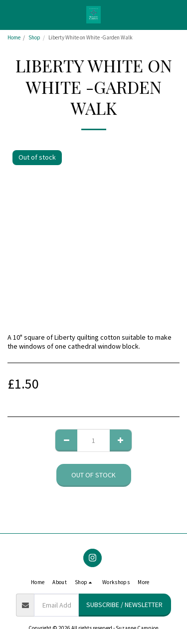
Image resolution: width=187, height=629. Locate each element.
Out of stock (93, 474)
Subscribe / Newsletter (124, 604)
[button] (10, 14)
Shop (34, 37)
